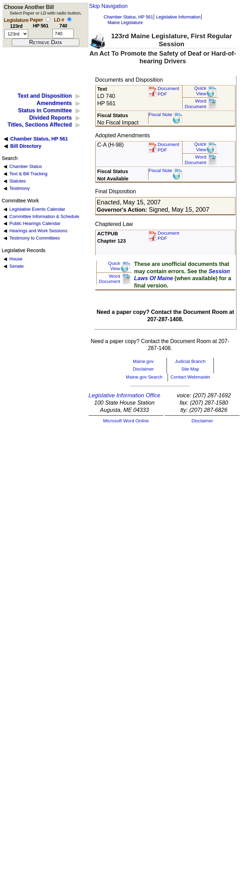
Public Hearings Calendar (34, 223)
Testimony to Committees (34, 238)
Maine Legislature (125, 22)
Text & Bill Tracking (28, 173)
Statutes (17, 181)
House (15, 258)
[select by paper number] (48, 19)
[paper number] (41, 33)
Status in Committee (45, 110)
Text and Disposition (44, 96)
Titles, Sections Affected (39, 125)
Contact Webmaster (190, 377)
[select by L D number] (69, 19)
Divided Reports (50, 118)
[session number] (16, 34)
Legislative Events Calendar (37, 209)
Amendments (54, 103)
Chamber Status (25, 166)
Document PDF (168, 91)
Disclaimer (143, 369)
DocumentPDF (168, 147)
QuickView (200, 91)
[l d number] (63, 33)
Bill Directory (25, 146)
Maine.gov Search (144, 377)
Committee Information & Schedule (44, 216)
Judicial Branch (190, 361)
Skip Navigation (108, 6)
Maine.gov (143, 361)
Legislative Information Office (124, 395)
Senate (16, 266)
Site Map (190, 369)
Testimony (19, 188)
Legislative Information (178, 16)
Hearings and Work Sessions (38, 230)
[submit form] (45, 42)
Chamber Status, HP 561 (128, 16)
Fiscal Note (160, 114)
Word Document (195, 103)
